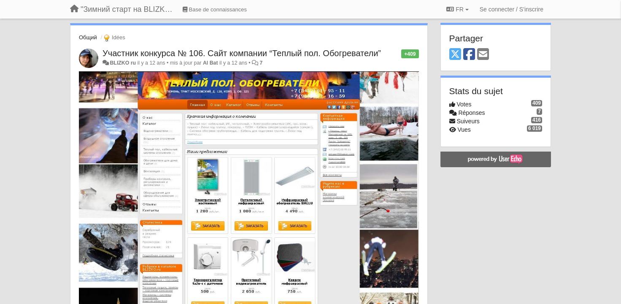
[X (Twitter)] (455, 54)
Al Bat (210, 63)
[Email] (483, 54)
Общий (88, 37)
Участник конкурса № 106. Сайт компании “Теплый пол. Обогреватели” (242, 53)
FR (457, 9)
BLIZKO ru (123, 63)
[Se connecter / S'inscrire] (511, 9)
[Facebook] (469, 54)
